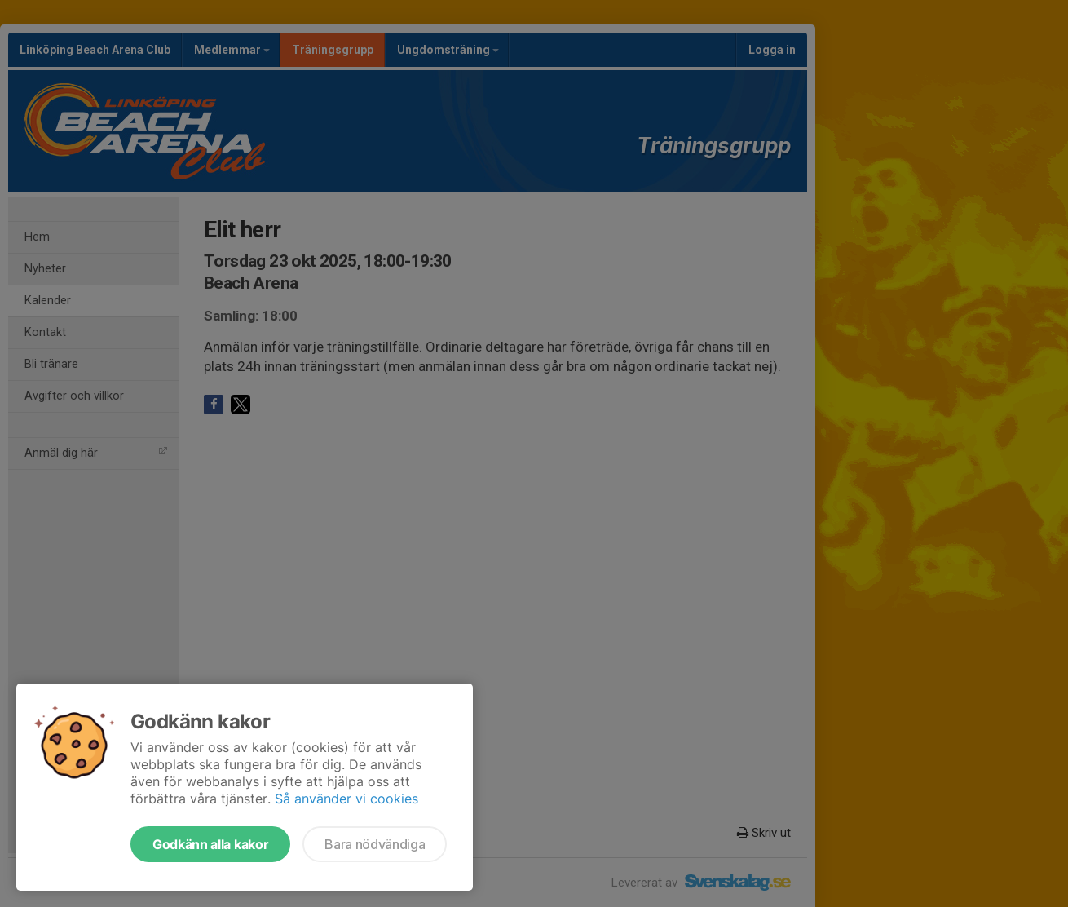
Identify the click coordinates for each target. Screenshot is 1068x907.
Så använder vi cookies (346, 798)
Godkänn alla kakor (210, 844)
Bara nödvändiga (374, 844)
